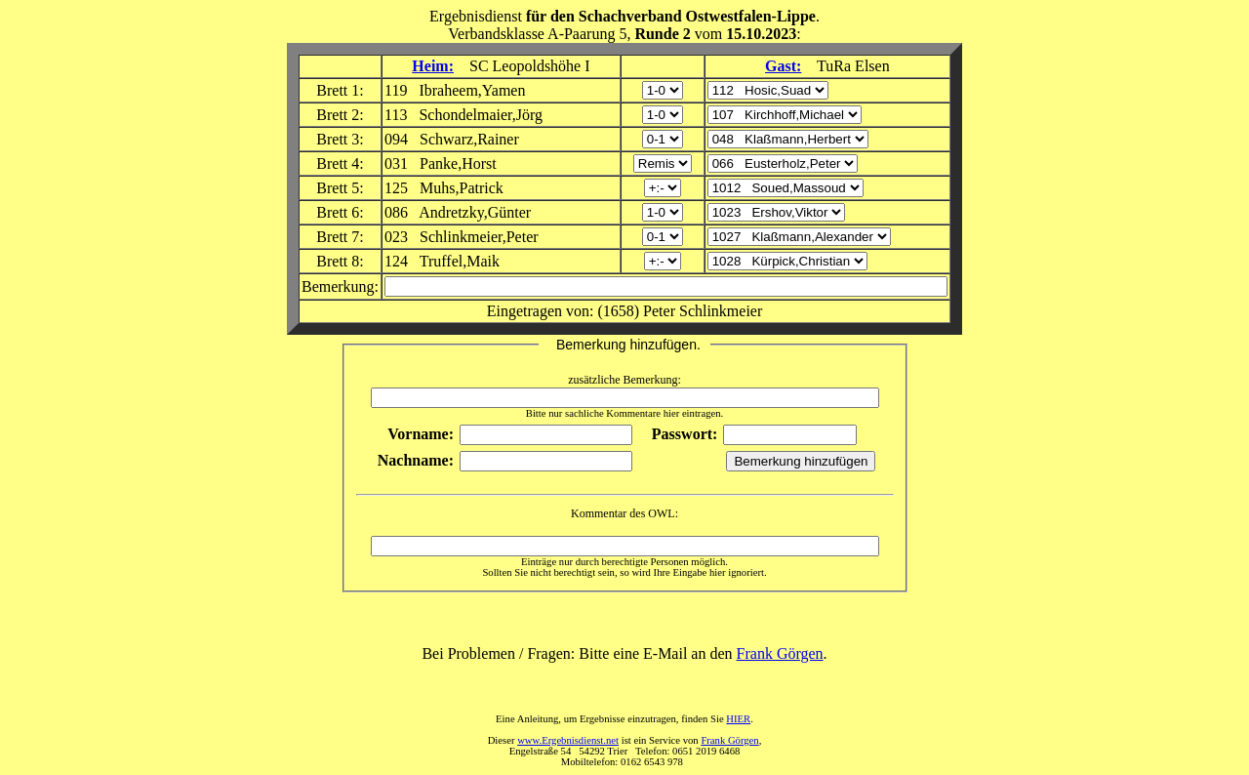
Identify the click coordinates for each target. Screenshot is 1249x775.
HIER (738, 719)
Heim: (433, 66)
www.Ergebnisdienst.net (568, 740)
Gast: (783, 66)
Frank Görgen (780, 653)
